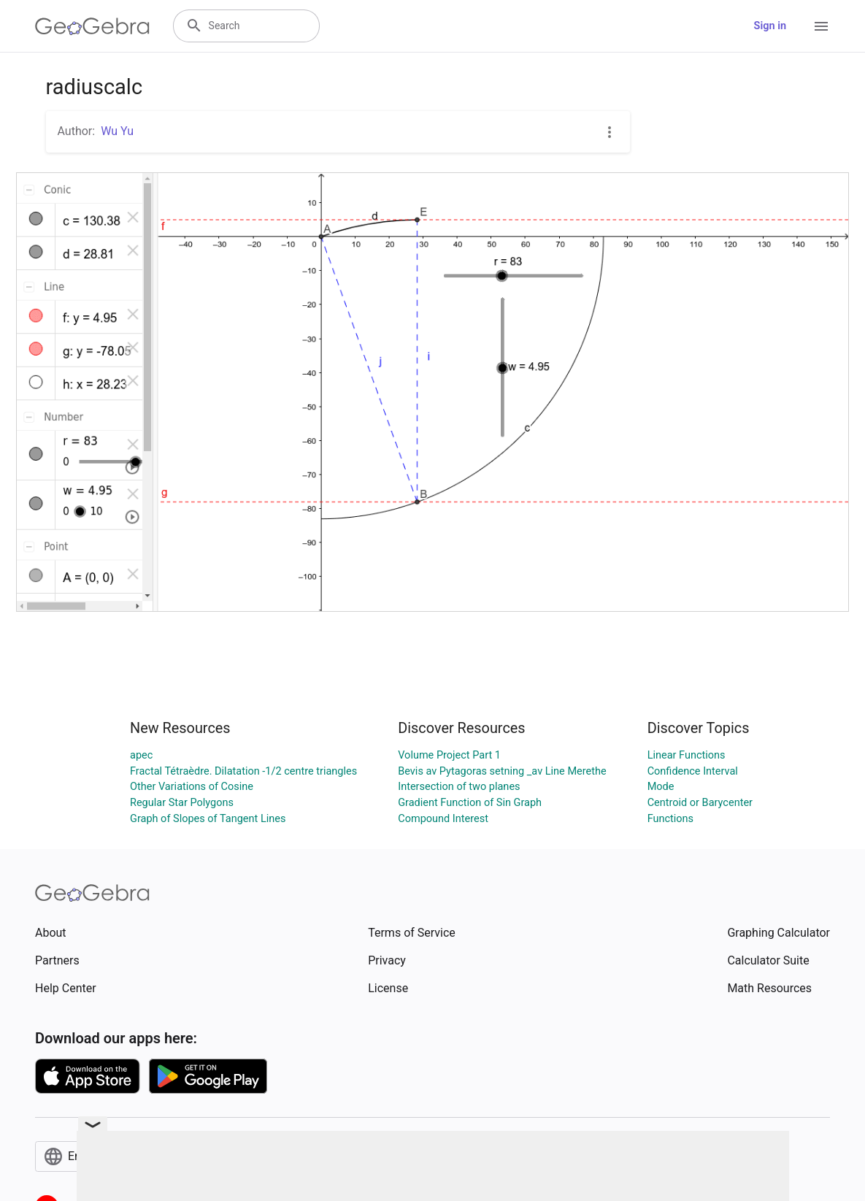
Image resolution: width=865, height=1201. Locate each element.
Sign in (770, 26)
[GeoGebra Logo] (92, 26)
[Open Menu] (821, 26)
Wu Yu (117, 131)
